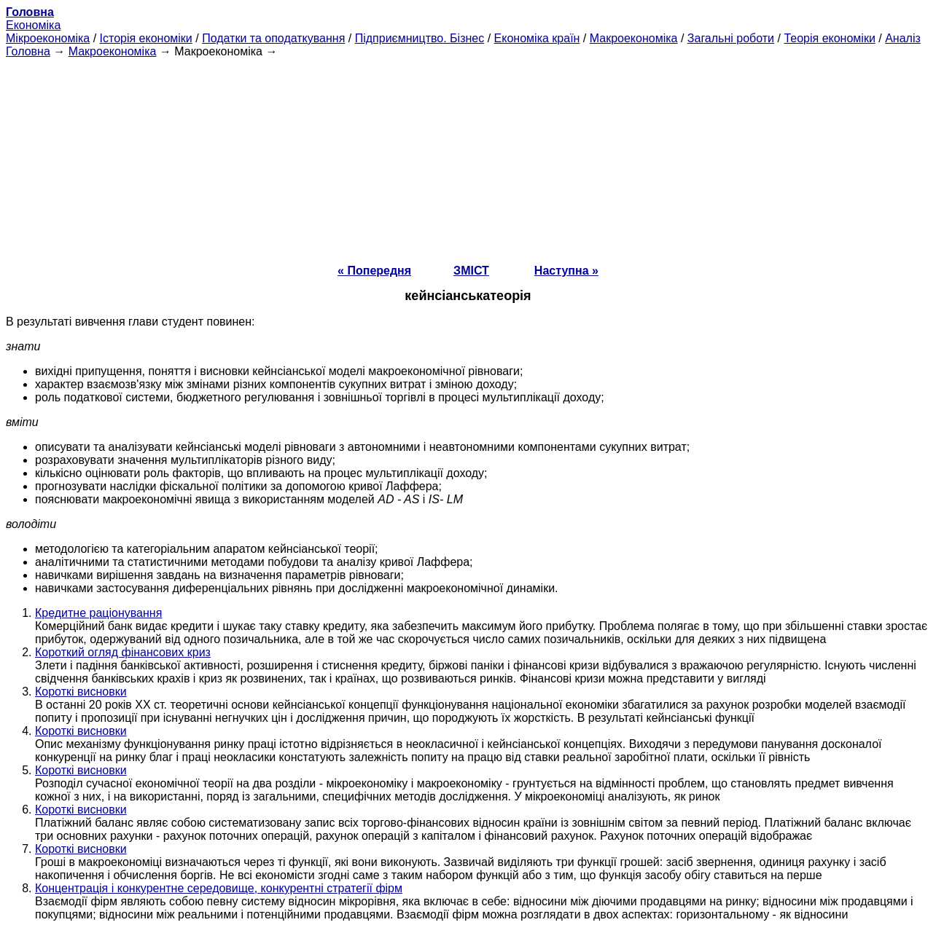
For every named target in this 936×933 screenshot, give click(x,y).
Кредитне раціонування (98, 613)
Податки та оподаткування (273, 38)
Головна (28, 51)
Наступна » (566, 270)
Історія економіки (146, 38)
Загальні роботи (730, 38)
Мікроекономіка (48, 38)
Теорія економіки (829, 38)
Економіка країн (537, 38)
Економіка (33, 25)
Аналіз (903, 38)
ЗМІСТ (471, 270)
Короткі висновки (81, 691)
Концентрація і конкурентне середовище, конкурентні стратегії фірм (218, 888)
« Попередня (374, 270)
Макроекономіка (634, 38)
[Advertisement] (468, 160)
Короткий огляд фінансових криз (123, 652)
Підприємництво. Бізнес (420, 38)
